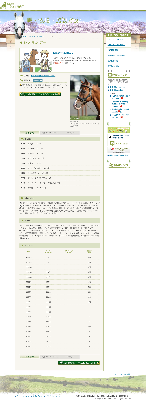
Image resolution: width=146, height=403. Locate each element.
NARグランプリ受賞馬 (116, 56)
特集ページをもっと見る (118, 198)
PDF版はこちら (116, 108)
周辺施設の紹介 (114, 66)
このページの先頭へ (124, 374)
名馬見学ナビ (113, 61)
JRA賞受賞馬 (113, 50)
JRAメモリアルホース (116, 45)
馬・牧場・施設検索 (35, 36)
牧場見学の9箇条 (116, 133)
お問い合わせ (37, 396)
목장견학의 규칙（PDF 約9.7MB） (120, 159)
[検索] (144, 2)
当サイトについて (23, 396)
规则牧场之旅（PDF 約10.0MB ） (120, 153)
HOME (25, 36)
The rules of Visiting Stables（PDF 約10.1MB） (120, 146)
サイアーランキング (115, 39)
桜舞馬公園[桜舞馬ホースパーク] (43, 76)
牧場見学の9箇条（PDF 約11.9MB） (121, 140)
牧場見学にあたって (117, 130)
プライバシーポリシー (54, 396)
